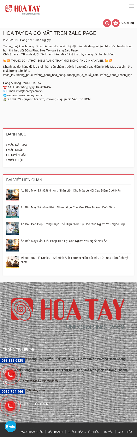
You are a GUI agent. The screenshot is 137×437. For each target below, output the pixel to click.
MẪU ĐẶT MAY (17, 144)
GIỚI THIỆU (14, 160)
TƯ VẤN (108, 431)
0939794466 (31, 381)
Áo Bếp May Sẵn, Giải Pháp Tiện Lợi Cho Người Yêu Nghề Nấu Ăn (64, 241)
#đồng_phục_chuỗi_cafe (83, 75)
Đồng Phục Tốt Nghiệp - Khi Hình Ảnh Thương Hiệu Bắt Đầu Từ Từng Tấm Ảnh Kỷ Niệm (74, 260)
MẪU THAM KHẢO (32, 431)
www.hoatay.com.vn (31, 95)
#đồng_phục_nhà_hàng (49, 75)
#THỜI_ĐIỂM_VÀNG (41, 60)
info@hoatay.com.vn (35, 390)
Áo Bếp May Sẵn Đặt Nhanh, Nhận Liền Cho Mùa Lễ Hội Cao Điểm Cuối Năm (71, 190)
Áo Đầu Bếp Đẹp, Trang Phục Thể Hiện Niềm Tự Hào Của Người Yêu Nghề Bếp (73, 224)
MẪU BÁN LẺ (55, 431)
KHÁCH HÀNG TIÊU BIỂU (83, 431)
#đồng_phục (24, 75)
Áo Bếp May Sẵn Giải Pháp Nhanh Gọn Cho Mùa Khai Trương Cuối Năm (68, 207)
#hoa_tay (9, 75)
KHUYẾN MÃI (16, 155)
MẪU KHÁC (14, 150)
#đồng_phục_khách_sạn (116, 75)
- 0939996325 (49, 381)
